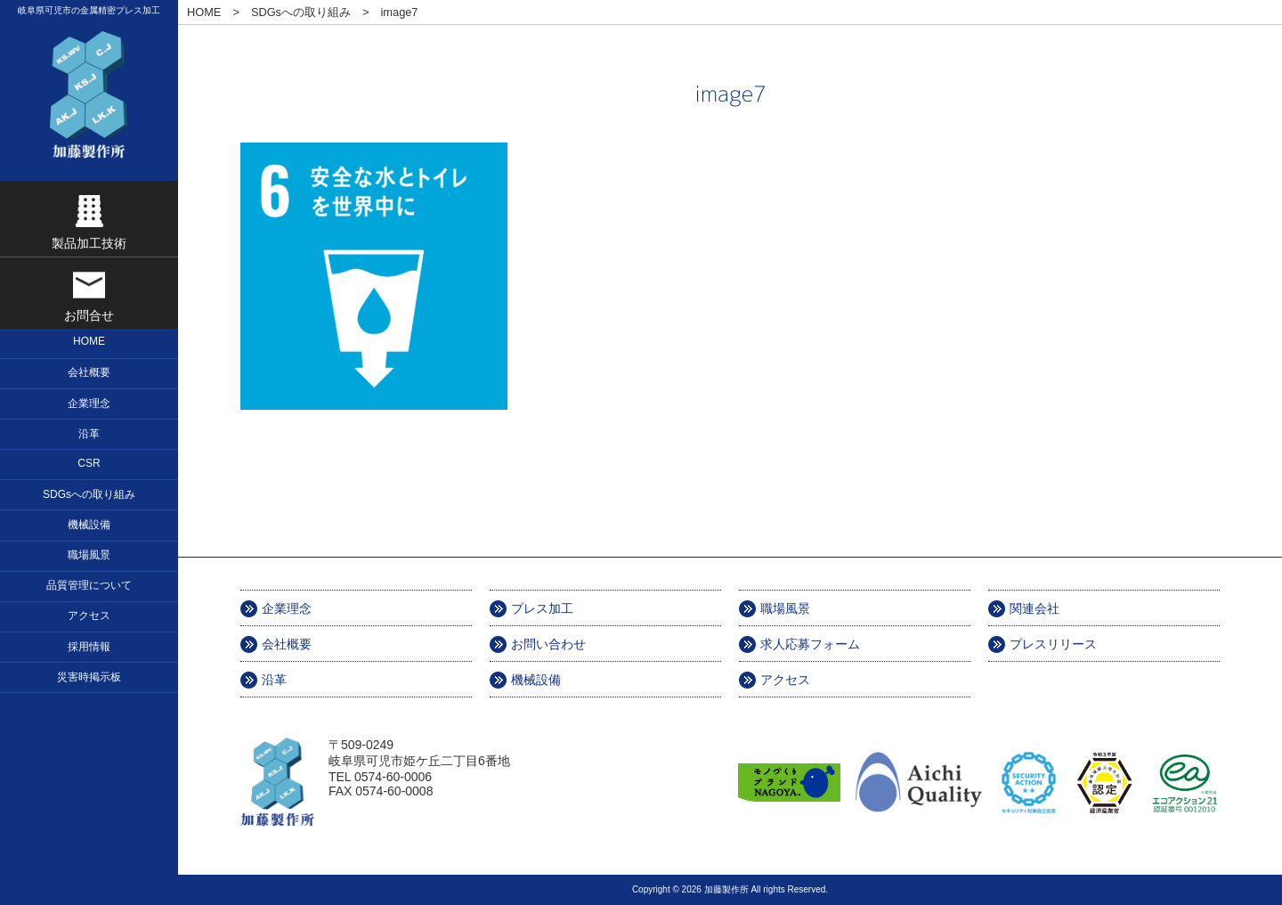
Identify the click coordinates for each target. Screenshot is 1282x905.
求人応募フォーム (810, 644)
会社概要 (287, 644)
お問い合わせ (548, 644)
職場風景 (785, 608)
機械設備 (536, 680)
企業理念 (287, 608)
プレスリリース (1053, 644)
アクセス (785, 680)
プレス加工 (542, 608)
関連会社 (1034, 608)
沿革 (274, 680)
